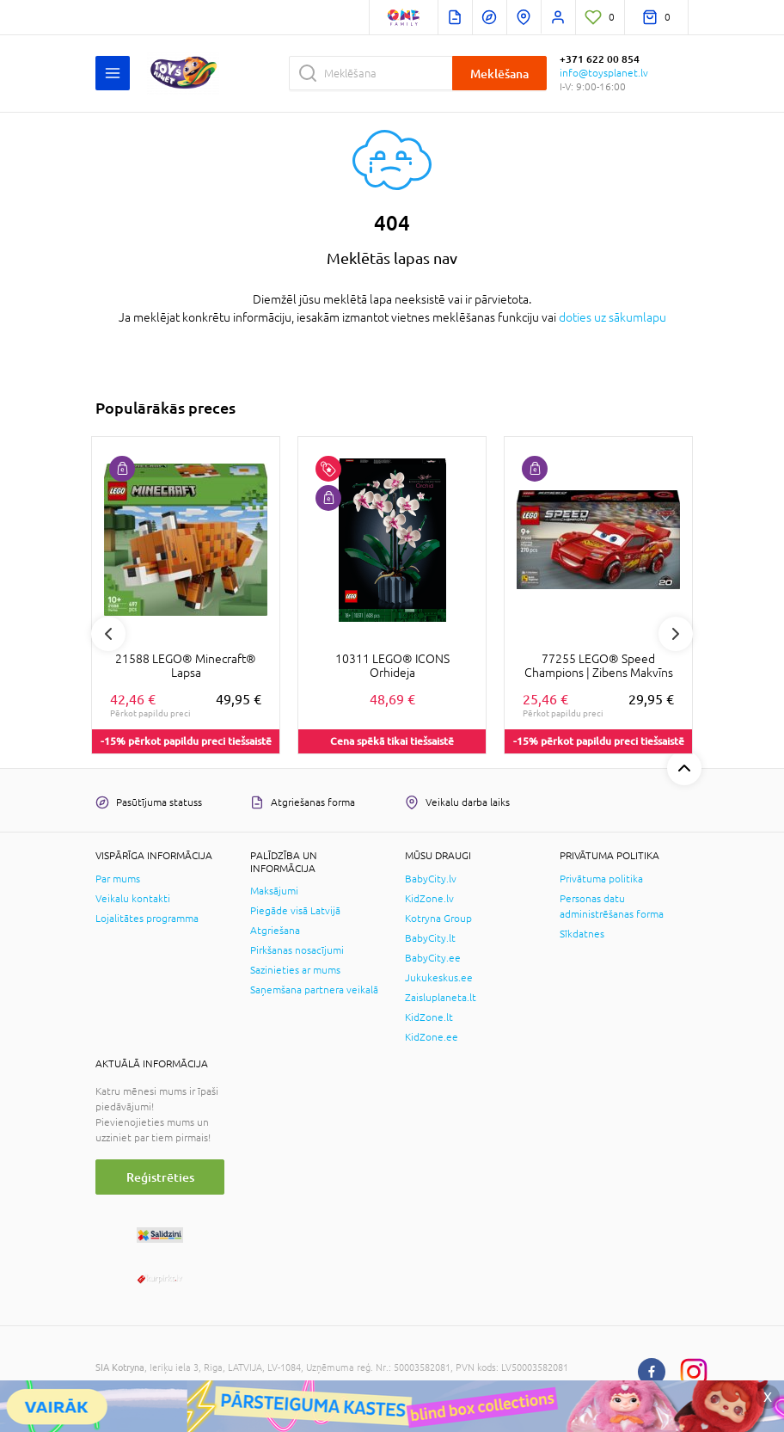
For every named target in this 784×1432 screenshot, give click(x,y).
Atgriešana (275, 931)
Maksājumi (274, 891)
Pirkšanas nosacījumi (297, 950)
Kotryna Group (438, 919)
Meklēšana (499, 73)
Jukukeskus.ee (439, 978)
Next (675, 634)
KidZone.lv (429, 899)
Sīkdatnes (582, 934)
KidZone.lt (429, 1017)
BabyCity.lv (430, 879)
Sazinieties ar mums (295, 970)
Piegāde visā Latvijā (295, 911)
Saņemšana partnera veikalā (314, 990)
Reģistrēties (160, 1177)
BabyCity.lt (430, 938)
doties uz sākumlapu (612, 317)
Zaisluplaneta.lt (440, 998)
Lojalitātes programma (147, 919)
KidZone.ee (431, 1037)
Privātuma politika (601, 879)
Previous (108, 634)
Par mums (117, 879)
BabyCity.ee (433, 958)
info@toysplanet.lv (604, 73)
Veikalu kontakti (132, 899)
